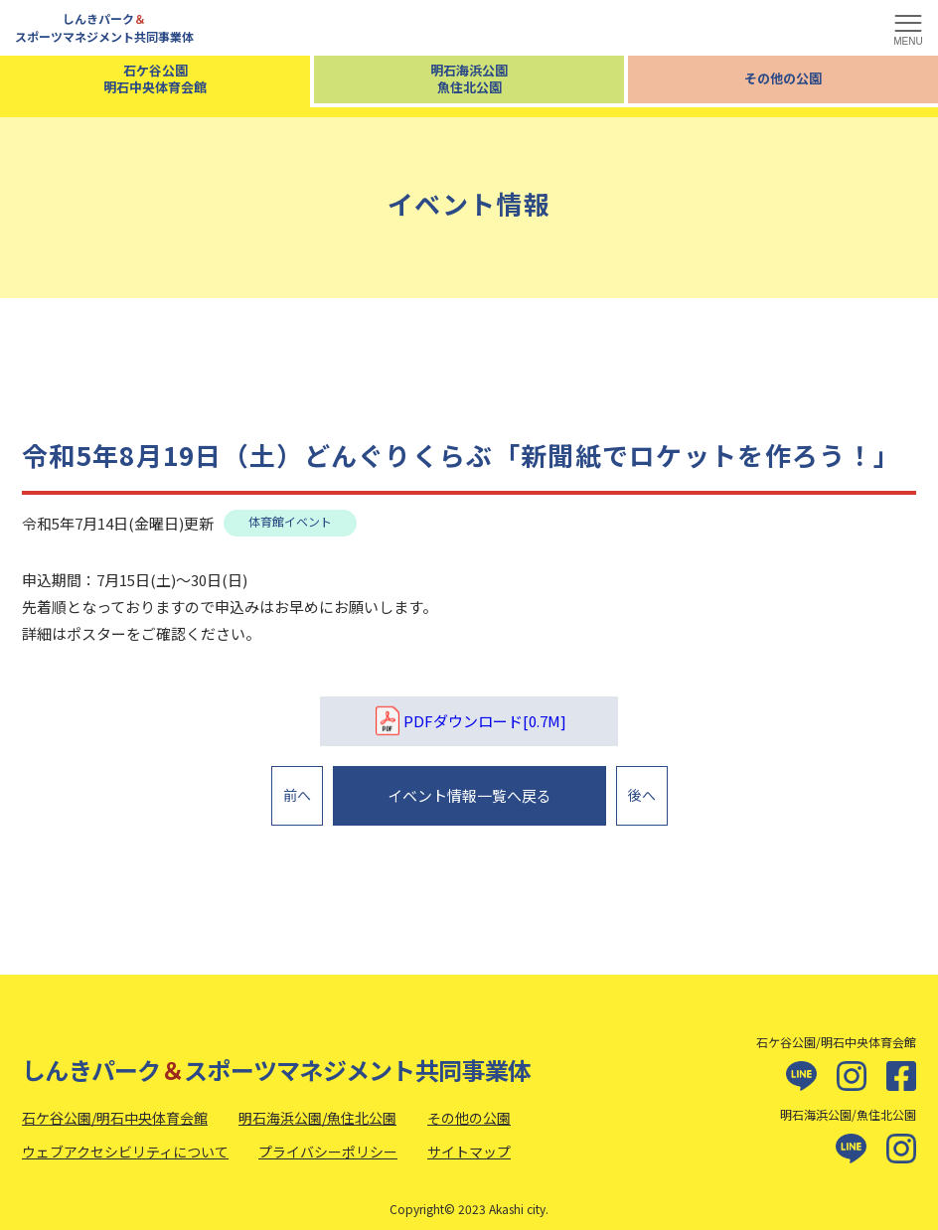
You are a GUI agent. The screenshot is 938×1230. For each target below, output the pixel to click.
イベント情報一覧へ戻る (469, 790)
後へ (642, 790)
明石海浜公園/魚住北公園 (317, 1107)
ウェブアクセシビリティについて (125, 1141)
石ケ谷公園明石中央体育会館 (155, 78)
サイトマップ (469, 1141)
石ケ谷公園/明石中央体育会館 (115, 1107)
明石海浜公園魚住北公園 (469, 78)
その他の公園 (783, 78)
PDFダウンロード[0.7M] (469, 721)
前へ (297, 790)
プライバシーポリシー (327, 1141)
